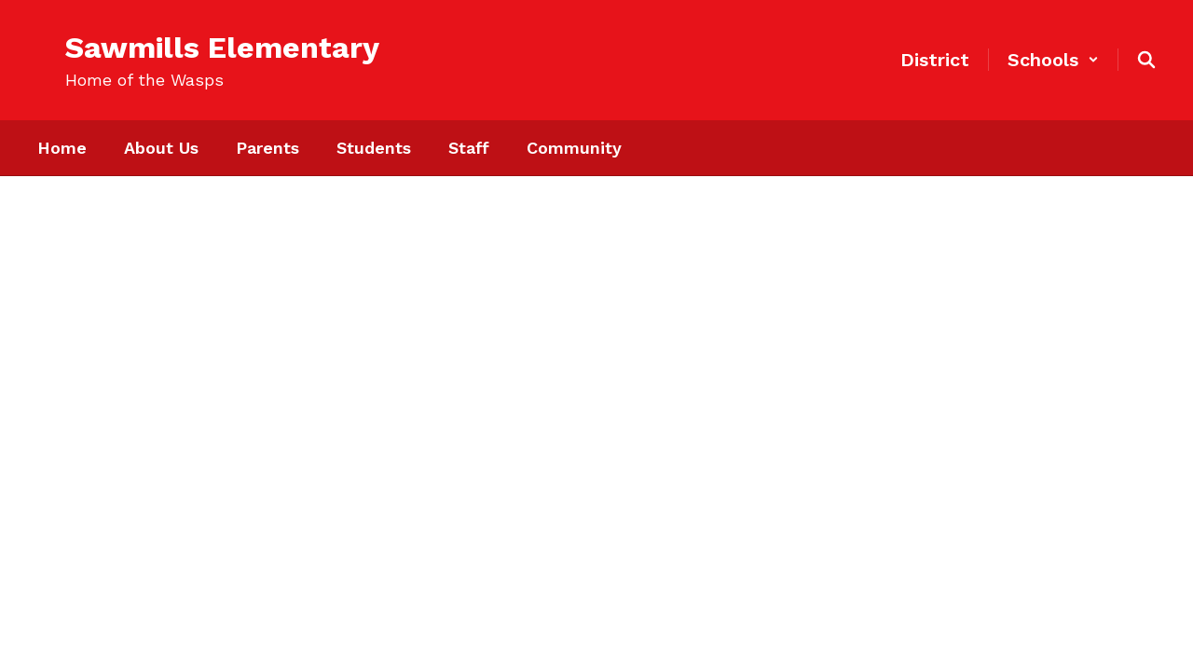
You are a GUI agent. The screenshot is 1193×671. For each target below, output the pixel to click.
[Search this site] (1146, 59)
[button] (1053, 59)
